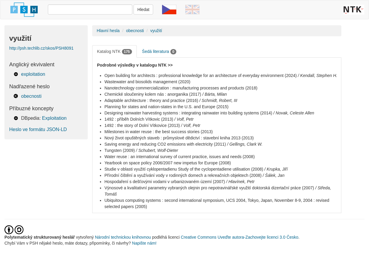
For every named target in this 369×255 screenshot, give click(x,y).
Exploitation (54, 118)
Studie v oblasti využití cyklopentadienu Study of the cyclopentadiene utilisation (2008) (183, 169)
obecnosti (31, 96)
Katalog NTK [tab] (114, 51)
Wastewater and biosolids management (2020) (147, 81)
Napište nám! (144, 243)
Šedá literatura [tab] (159, 51)
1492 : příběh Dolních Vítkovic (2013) (138, 119)
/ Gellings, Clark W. (245, 144)
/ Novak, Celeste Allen (293, 113)
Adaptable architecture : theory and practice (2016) (151, 100)
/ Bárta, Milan (214, 94)
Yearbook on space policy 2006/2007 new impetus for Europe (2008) (167, 162)
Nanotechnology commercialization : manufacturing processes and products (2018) (180, 88)
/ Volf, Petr (184, 119)
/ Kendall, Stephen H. (317, 75)
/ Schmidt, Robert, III (218, 100)
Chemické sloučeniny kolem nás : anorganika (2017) (152, 94)
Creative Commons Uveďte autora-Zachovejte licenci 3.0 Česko (239, 237)
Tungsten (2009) (119, 150)
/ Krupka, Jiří (276, 169)
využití (156, 30)
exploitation (33, 74)
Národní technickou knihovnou (123, 237)
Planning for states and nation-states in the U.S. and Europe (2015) (166, 106)
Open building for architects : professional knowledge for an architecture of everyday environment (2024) (200, 75)
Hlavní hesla (108, 30)
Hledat (143, 9)
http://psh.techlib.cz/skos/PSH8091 (41, 48)
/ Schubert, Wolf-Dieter (157, 150)
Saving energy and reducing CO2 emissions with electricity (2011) (165, 144)
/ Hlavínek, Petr (240, 181)
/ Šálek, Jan (274, 175)
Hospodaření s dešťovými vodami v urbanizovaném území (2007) (164, 181)
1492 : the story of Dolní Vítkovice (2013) (142, 125)
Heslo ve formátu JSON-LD (38, 129)
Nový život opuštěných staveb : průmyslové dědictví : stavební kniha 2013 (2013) (179, 138)
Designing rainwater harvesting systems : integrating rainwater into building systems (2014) (188, 113)
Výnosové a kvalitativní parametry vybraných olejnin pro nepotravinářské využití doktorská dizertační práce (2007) (209, 187)
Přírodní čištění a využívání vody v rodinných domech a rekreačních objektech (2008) (182, 175)
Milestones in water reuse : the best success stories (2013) (158, 131)
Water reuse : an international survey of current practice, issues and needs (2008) (179, 156)
